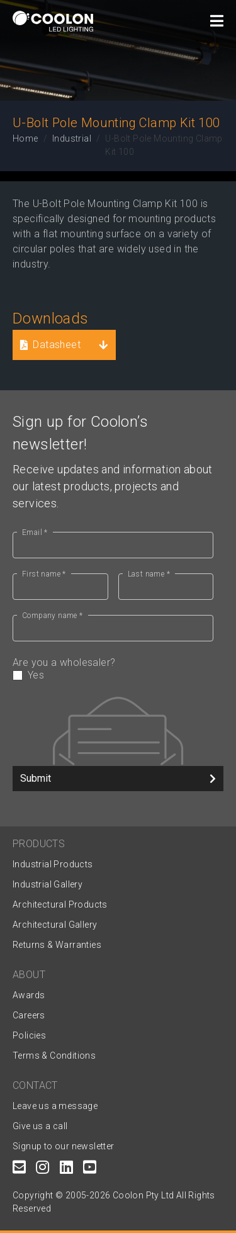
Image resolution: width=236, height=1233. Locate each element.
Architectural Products (60, 904)
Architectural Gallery (55, 925)
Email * (35, 532)
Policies (29, 1035)
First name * (44, 574)
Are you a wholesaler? (113, 669)
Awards (29, 995)
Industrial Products (53, 864)
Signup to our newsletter (64, 1146)
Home (25, 138)
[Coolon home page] (53, 21)
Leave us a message (55, 1106)
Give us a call (40, 1126)
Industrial (71, 138)
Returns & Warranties (57, 945)
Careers (29, 1015)
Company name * (52, 615)
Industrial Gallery (47, 884)
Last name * (149, 574)
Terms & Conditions (54, 1055)
